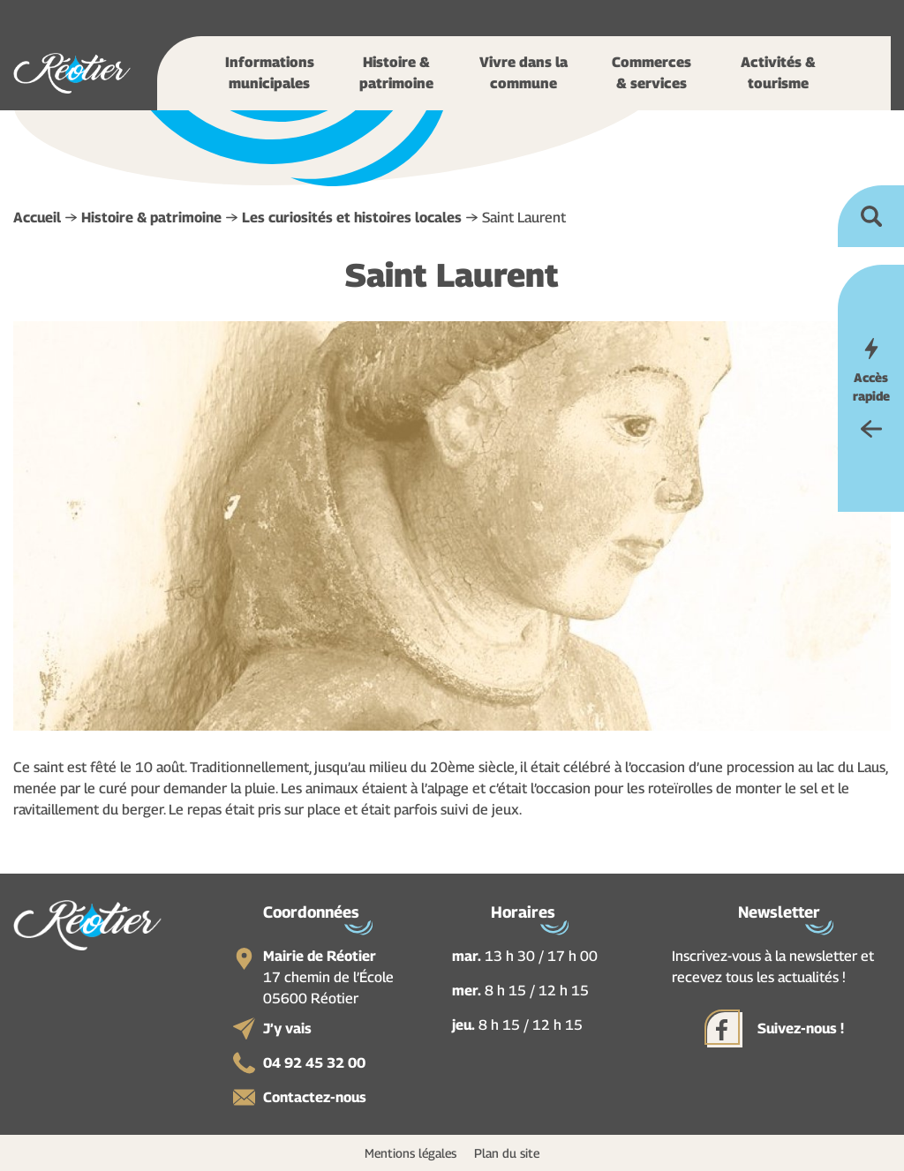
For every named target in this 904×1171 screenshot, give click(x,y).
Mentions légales (410, 1152)
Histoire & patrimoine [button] (396, 73)
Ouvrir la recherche (871, 216)
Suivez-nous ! (800, 1028)
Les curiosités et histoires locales (352, 217)
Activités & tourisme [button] (778, 73)
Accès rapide (871, 386)
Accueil (37, 217)
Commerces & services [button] (651, 73)
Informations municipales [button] (269, 73)
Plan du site (506, 1152)
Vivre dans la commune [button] (523, 73)
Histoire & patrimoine (151, 217)
